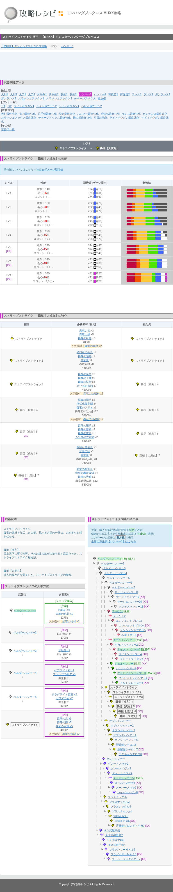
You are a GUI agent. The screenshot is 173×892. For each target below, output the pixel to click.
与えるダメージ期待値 (49, 169)
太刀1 (22, 94)
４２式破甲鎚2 (114, 835)
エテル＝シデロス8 (130, 754)
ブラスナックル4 (122, 811)
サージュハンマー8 (126, 592)
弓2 (9, 106)
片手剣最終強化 (47, 113)
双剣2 (73, 94)
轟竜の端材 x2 (71, 734)
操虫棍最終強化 (82, 117)
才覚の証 (84, 451)
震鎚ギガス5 (120, 816)
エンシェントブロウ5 (133, 630)
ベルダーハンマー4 (25, 672)
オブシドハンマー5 (126, 739)
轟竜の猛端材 (91, 419)
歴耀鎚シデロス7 (127, 749)
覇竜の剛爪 (84, 399)
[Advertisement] (86, 66)
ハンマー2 (100, 94)
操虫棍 (102, 98)
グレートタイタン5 (131, 658)
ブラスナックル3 (121, 806)
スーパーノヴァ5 (123, 778)
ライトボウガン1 (24, 106)
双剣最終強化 (67, 113)
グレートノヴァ (116, 759)
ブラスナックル (117, 797)
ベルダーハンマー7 (123, 587)
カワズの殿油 (85, 386)
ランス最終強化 (131, 113)
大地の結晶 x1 (64, 613)
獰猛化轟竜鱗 (85, 403)
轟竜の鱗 (84, 334)
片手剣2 (54, 94)
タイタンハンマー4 (130, 654)
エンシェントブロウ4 (132, 625)
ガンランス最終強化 (155, 113)
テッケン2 (119, 616)
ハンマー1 (67, 46)
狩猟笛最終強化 (110, 113)
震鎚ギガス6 (122, 821)
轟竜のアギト (85, 407)
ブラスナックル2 (119, 801)
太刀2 (31, 94)
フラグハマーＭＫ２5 (122, 849)
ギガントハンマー (124, 640)
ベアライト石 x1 (64, 670)
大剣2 (13, 94)
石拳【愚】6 (129, 635)
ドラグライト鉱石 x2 (64, 694)
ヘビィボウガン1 (69, 106)
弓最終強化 (100, 117)
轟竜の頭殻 (84, 356)
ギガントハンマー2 (126, 644)
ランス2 (148, 94)
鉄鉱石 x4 (64, 610)
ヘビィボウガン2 (91, 106)
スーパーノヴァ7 (126, 787)
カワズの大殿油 (84, 437)
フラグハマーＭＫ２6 (124, 854)
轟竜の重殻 (84, 433)
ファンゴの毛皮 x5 (64, 674)
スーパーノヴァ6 (125, 782)
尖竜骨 (85, 360)
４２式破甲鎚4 (117, 844)
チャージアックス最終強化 (54, 117)
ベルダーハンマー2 (25, 632)
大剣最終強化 (9, 113)
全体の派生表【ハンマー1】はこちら (113, 541)
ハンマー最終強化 (88, 113)
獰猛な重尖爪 (85, 447)
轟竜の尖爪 (84, 374)
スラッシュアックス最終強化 (18, 117)
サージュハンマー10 (129, 601)
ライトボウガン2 (46, 106)
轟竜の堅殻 (84, 381)
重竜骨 (85, 455)
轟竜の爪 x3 (64, 718)
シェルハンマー (124, 663)
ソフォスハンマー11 (131, 606)
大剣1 (4, 94)
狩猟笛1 (113, 94)
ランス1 (136, 94)
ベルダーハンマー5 (25, 697)
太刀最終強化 (27, 113)
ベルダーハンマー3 (25, 650)
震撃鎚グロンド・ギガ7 (130, 825)
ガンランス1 (162, 94)
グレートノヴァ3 (121, 768)
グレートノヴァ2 (118, 763)
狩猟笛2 (125, 94)
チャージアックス (85, 98)
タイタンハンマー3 (129, 649)
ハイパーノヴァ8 (127, 792)
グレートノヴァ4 (122, 773)
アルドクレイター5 (131, 682)
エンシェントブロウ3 (129, 620)
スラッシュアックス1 (31, 98)
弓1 (3, 106)
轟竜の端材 (91, 346)
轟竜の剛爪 (84, 425)
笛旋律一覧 (8, 129)
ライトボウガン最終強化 (124, 117)
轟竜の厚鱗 (84, 429)
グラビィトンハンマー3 (131, 673)
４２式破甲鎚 (112, 830)
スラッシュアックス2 (59, 98)
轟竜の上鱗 (84, 378)
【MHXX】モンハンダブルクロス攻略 (24, 46)
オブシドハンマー (120, 720)
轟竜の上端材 (91, 393)
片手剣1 (42, 94)
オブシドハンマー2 (122, 725)
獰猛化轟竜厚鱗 (84, 473)
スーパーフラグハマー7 (126, 859)
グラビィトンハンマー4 (133, 678)
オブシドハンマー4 (125, 735)
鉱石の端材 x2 (71, 621)
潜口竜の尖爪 (85, 352)
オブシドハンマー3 (123, 730)
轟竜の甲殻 (84, 338)
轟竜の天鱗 (84, 476)
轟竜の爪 (84, 330)
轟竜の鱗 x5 (64, 722)
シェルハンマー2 (126, 668)
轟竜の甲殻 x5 (64, 726)
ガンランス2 (8, 98)
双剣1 (64, 94)
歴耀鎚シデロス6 (126, 744)
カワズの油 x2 (64, 698)
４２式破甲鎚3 (115, 840)
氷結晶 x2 (64, 650)
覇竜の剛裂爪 (85, 469)
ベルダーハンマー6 (120, 582)
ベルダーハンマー (25, 610)
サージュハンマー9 (127, 596)
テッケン (117, 611)
